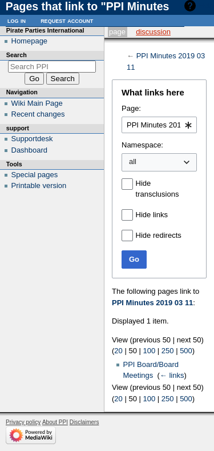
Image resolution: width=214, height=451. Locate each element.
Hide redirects (158, 235)
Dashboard (29, 150)
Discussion (153, 31)
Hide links (152, 214)
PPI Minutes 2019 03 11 (152, 302)
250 (167, 350)
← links (172, 375)
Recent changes (38, 114)
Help (206, 5)
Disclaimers (84, 422)
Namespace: (142, 145)
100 (149, 350)
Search (16, 54)
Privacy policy (23, 422)
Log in (16, 20)
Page (117, 31)
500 (186, 350)
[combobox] (159, 125)
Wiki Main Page (37, 103)
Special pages (34, 174)
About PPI (55, 422)
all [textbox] (132, 161)
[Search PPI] (52, 67)
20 (118, 350)
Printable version (39, 185)
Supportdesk (32, 138)
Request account (67, 20)
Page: (131, 108)
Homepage (29, 41)
